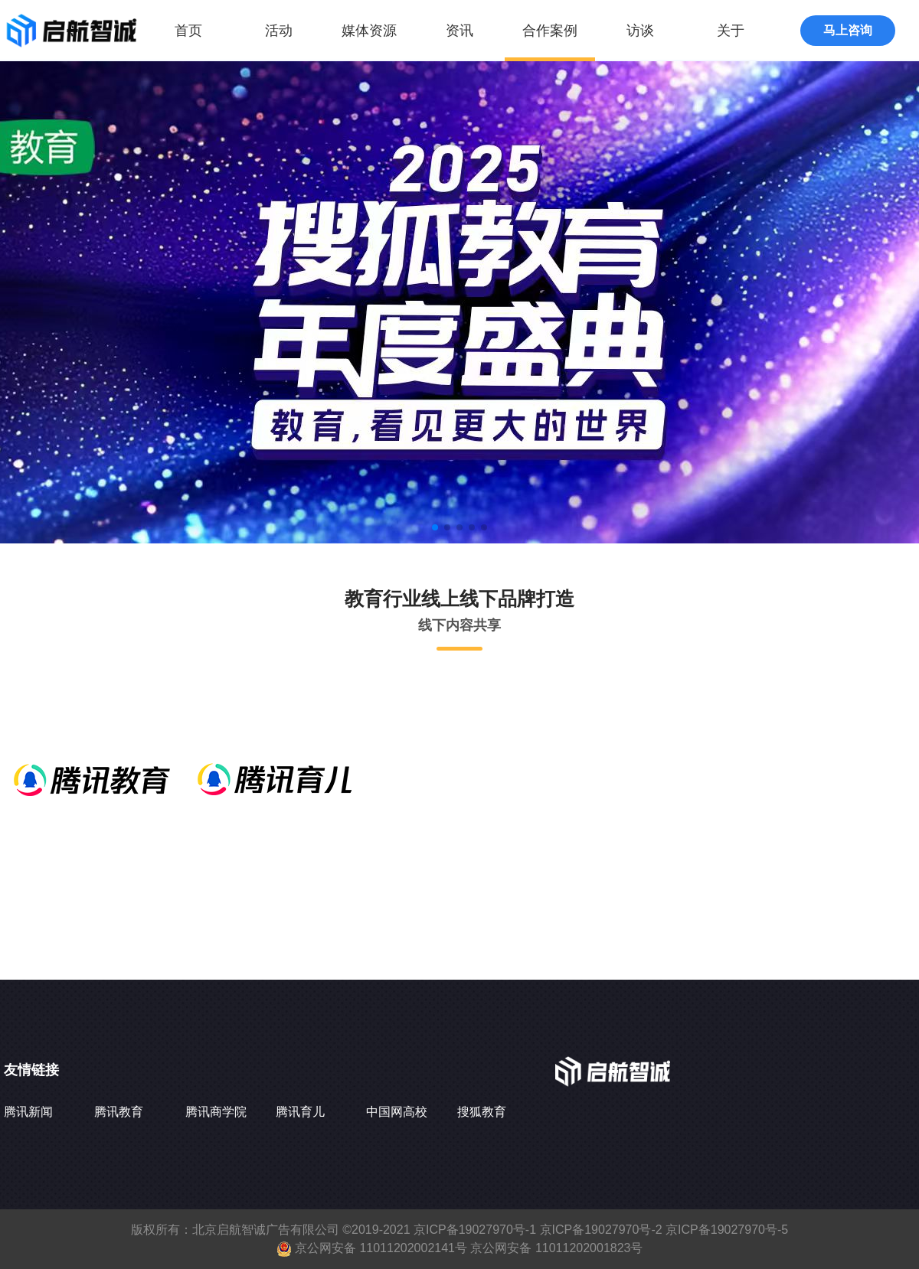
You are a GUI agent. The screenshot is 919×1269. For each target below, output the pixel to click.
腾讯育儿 (300, 1111)
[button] (435, 527)
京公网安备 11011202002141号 (381, 1247)
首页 (188, 30)
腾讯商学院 (216, 1111)
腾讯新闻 (28, 1111)
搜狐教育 (481, 1111)
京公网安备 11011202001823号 (556, 1247)
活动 (279, 30)
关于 (730, 30)
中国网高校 (396, 1111)
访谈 (640, 30)
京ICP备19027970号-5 (727, 1229)
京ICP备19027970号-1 (475, 1229)
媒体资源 (369, 30)
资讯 (459, 30)
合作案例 (549, 30)
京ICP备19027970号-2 (601, 1229)
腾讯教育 (118, 1111)
